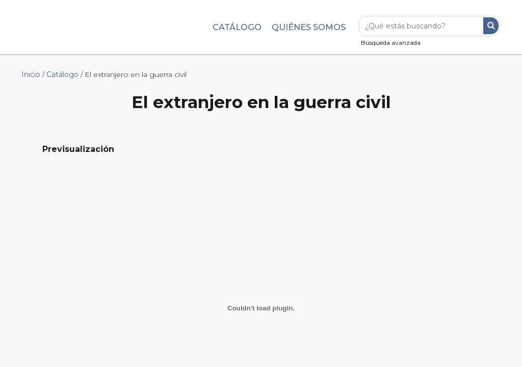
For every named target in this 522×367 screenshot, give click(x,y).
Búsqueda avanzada (391, 42)
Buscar (491, 25)
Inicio (30, 74)
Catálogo (237, 27)
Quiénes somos (309, 27)
